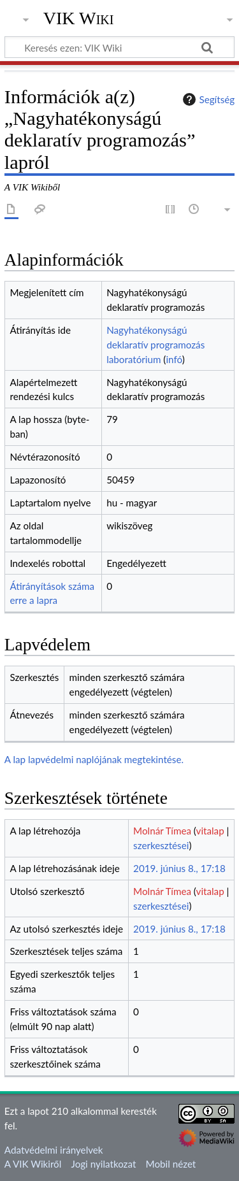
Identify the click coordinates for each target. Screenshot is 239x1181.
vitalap (210, 830)
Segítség (207, 99)
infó (174, 359)
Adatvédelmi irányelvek (53, 1150)
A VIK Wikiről (32, 1164)
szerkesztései (161, 845)
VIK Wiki (78, 18)
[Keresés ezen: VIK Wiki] (119, 47)
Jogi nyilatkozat (103, 1164)
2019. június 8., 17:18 (179, 868)
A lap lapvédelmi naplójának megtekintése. (94, 759)
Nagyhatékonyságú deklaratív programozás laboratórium (155, 344)
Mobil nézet (171, 1164)
